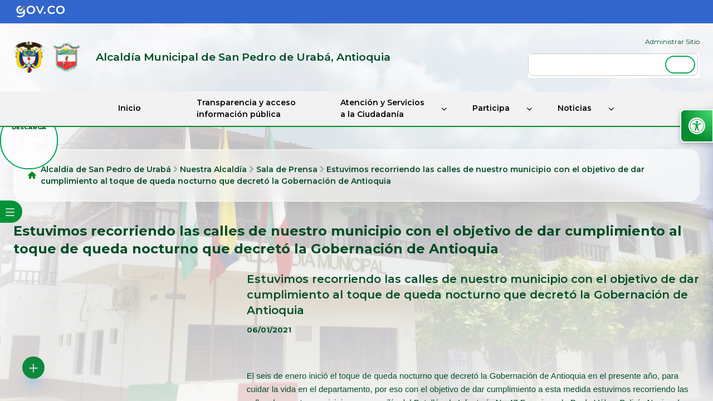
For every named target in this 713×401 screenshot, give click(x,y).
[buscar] (613, 64)
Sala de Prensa (287, 169)
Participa (491, 108)
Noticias (575, 108)
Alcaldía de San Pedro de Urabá (106, 169)
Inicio (129, 108)
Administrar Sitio (672, 41)
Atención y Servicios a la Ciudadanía (382, 108)
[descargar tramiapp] (29, 140)
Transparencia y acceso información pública (246, 108)
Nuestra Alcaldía (213, 169)
